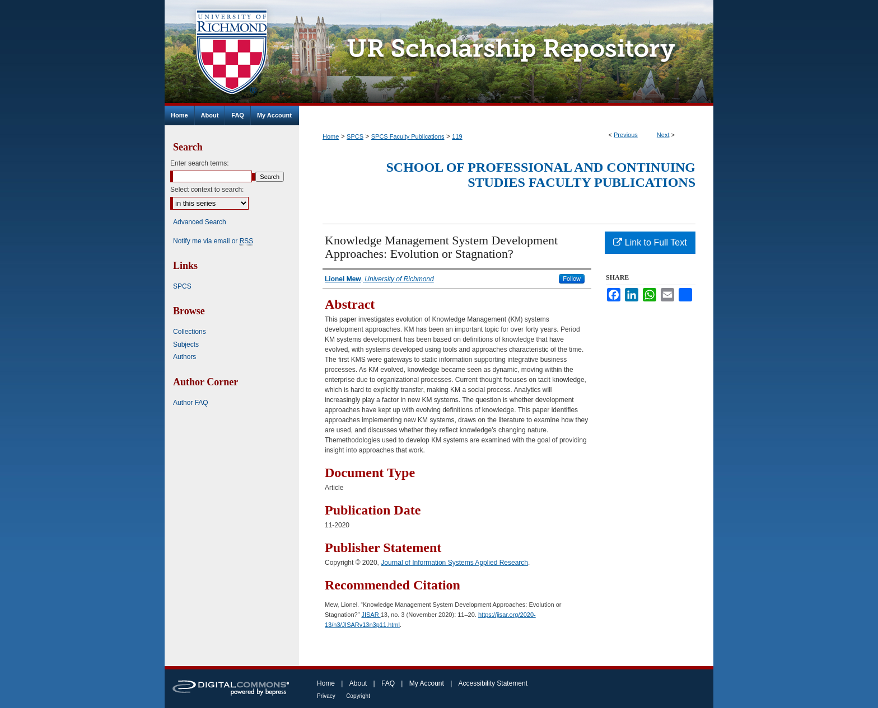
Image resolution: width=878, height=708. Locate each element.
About (358, 683)
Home (331, 136)
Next (663, 134)
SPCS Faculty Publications (408, 136)
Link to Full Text (649, 242)
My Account (426, 683)
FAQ (388, 683)
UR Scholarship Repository (506, 53)
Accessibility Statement (493, 683)
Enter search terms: (199, 163)
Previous (626, 134)
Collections (189, 332)
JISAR (370, 614)
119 (457, 136)
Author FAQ (190, 403)
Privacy (326, 696)
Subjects (186, 344)
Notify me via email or (213, 241)
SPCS (355, 136)
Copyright (358, 696)
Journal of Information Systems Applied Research (454, 563)
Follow (572, 278)
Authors (184, 357)
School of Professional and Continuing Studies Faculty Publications (540, 175)
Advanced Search (199, 222)
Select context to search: (207, 189)
